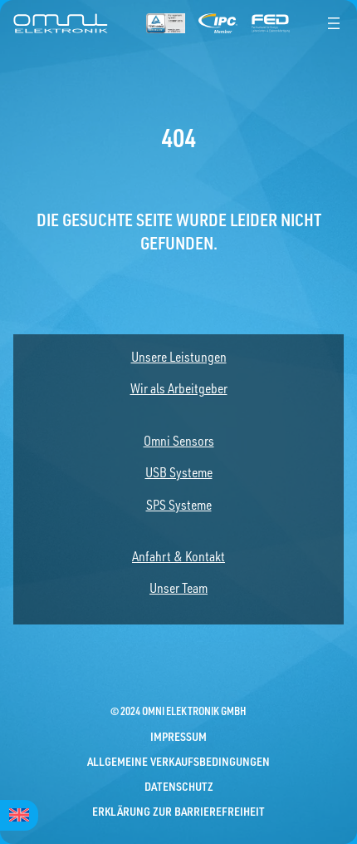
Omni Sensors (179, 440)
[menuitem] (19, 815)
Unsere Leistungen (179, 356)
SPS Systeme (179, 504)
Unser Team (178, 588)
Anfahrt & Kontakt (178, 556)
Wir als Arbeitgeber (178, 388)
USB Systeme (179, 472)
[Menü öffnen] (334, 23)
